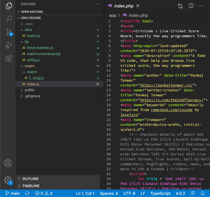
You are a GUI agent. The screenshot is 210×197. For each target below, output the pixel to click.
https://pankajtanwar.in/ (166, 85)
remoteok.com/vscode (171, 109)
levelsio (129, 114)
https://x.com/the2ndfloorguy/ (171, 99)
